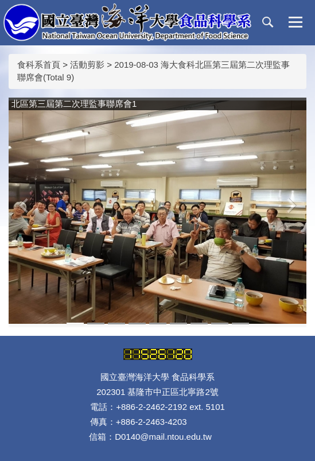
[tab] (75, 323)
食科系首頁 (38, 64)
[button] (268, 22)
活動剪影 (87, 64)
